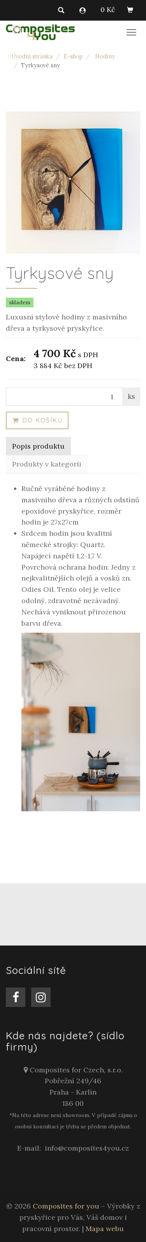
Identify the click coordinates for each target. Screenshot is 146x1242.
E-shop (73, 56)
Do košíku (37, 420)
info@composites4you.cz (87, 1148)
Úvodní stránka (32, 56)
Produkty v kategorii (46, 464)
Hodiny (105, 56)
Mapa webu (105, 1228)
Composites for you (66, 1206)
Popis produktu (38, 446)
